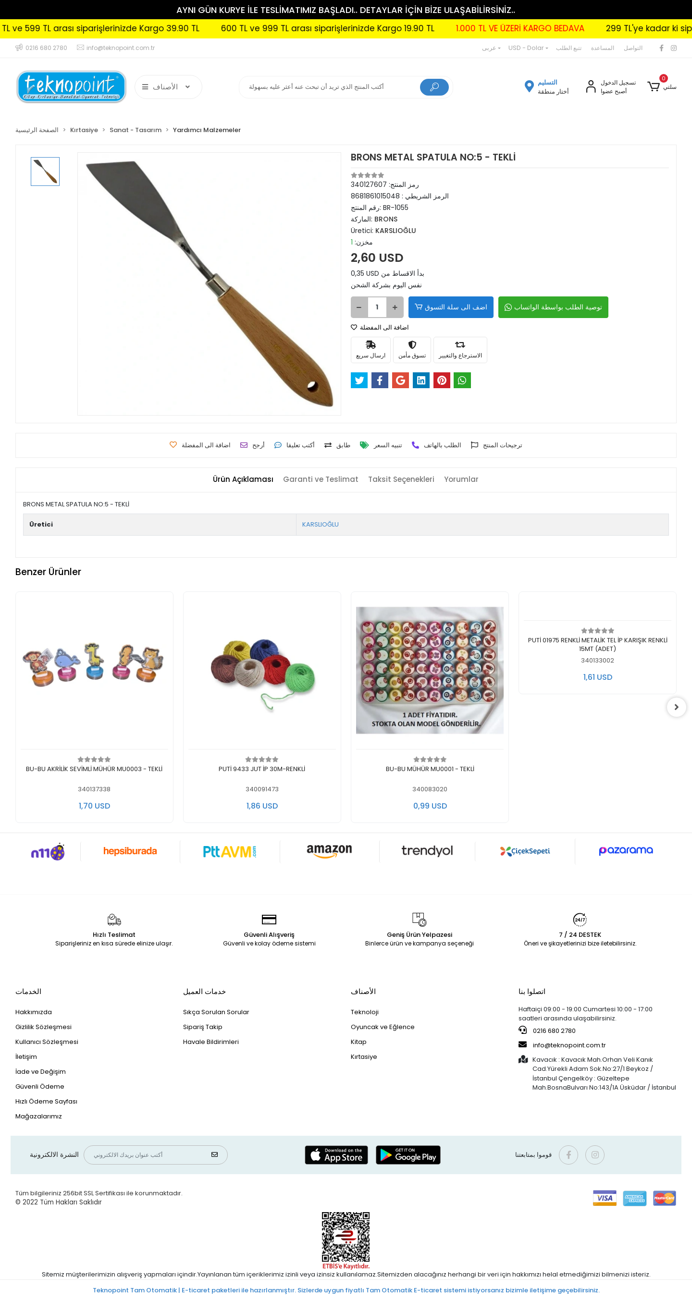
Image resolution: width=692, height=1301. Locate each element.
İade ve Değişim (40, 1071)
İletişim (26, 1056)
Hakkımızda (33, 1012)
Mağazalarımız (38, 1116)
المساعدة (602, 48)
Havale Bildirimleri (211, 1041)
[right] (676, 707)
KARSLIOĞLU (320, 524)
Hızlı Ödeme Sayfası (46, 1101)
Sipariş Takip (202, 1026)
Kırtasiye (364, 1056)
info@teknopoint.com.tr (562, 1045)
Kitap (359, 1041)
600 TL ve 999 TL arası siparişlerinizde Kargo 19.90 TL (417, 28)
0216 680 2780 (547, 1030)
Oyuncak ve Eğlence (383, 1026)
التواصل (633, 48)
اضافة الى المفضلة (380, 327)
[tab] (243, 479)
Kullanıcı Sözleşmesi (46, 1041)
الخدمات (28, 991)
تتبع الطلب (568, 48)
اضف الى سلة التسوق (451, 307)
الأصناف (363, 991)
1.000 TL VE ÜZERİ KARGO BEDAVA (609, 28)
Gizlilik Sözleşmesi (43, 1026)
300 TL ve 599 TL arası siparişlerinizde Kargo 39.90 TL (181, 28)
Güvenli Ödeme (39, 1086)
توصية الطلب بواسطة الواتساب (553, 307)
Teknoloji (365, 1012)
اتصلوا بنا (532, 991)
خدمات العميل (204, 991)
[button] (662, 87)
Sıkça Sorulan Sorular (216, 1012)
